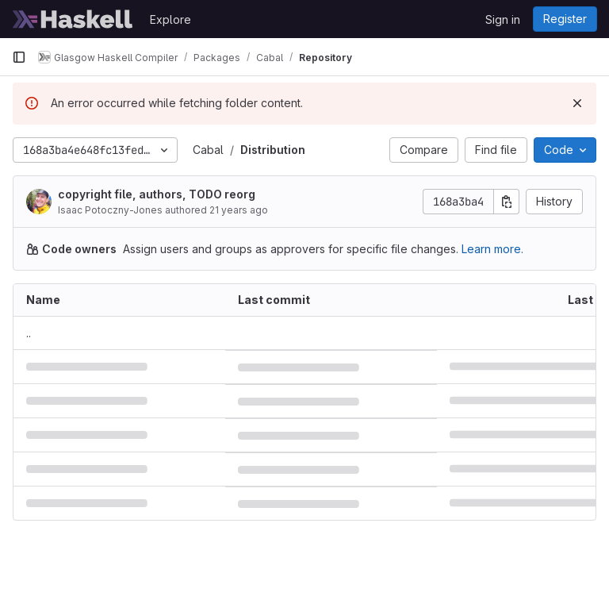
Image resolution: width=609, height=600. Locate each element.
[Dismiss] (577, 103)
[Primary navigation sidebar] (19, 57)
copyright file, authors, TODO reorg (156, 194)
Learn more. (492, 249)
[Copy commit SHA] (506, 201)
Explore (170, 19)
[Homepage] (73, 19)
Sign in (502, 19)
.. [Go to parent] (28, 333)
